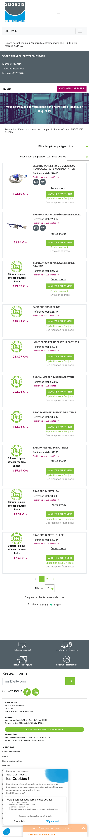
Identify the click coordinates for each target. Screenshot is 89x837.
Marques (6, 765)
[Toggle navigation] (58, 12)
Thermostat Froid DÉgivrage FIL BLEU (57, 214)
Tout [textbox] (71, 146)
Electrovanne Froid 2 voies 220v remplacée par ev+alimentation (54, 167)
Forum (5, 756)
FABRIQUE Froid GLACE (46, 307)
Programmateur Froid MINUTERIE (54, 412)
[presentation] (22, 831)
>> (53, 578)
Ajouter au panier (60, 193)
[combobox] (78, 146)
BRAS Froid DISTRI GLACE (48, 535)
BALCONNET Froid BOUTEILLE (50, 447)
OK (70, 681)
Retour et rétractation (12, 761)
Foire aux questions (11, 752)
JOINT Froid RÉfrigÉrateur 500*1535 (56, 342)
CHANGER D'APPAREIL (71, 88)
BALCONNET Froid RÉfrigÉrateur (53, 377)
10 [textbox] (48, 588)
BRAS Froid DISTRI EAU (46, 491)
